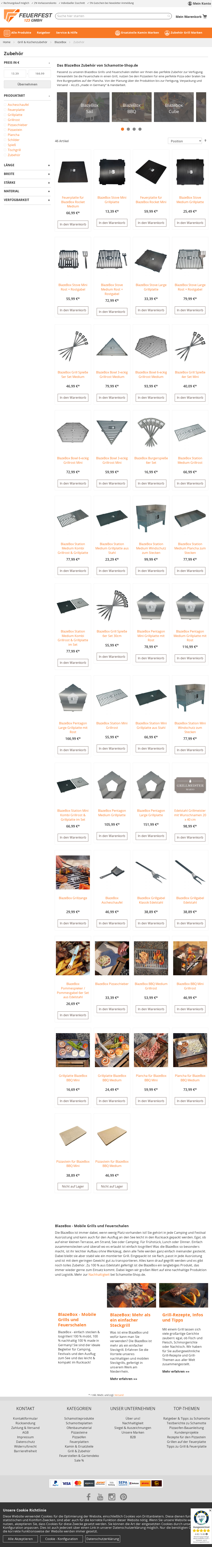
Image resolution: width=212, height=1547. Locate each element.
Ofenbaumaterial (79, 1431)
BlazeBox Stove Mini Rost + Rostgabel (72, 287)
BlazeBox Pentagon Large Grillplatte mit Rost (73, 729)
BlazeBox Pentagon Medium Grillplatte (112, 815)
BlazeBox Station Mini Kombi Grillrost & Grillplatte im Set (73, 817)
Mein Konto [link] (202, 3)
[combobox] (113, 16)
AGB (25, 1436)
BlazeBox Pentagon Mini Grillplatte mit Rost (151, 637)
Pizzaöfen (79, 1441)
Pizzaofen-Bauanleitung (186, 1431)
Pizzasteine (79, 1436)
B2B (133, 1441)
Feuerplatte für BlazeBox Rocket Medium (73, 202)
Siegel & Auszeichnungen (132, 1431)
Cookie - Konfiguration (61, 1539)
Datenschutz (25, 1445)
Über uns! (133, 1422)
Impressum (25, 1441)
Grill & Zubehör (79, 1455)
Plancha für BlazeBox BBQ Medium (190, 1081)
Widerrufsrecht (25, 1450)
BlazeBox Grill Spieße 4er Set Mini (190, 375)
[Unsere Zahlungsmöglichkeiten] (106, 1490)
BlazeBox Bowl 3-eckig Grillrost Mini (112, 461)
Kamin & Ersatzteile (79, 1450)
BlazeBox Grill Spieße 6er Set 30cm (112, 635)
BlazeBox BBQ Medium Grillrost (151, 989)
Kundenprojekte (186, 1436)
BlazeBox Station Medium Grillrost (190, 461)
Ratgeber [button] (43, 32)
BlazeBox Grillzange (73, 901)
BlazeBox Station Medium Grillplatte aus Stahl (112, 549)
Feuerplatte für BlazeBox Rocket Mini (151, 199)
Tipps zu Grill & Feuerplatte (187, 1450)
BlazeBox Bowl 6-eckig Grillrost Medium (151, 375)
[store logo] (28, 16)
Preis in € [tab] (11, 63)
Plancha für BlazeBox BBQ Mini (151, 1081)
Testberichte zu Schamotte (186, 1427)
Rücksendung (26, 1427)
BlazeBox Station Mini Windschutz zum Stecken (190, 729)
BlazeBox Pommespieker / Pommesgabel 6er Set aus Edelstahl (73, 993)
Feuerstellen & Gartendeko (79, 1459)
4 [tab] (140, 129)
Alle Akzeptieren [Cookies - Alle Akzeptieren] (20, 1539)
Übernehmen (27, 84)
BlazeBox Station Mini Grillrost (112, 727)
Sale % (79, 1464)
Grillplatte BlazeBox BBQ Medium (112, 1081)
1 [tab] (122, 129)
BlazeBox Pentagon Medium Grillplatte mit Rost (190, 637)
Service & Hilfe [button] (66, 32)
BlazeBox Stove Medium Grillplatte (190, 199)
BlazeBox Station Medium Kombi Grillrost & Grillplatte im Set (73, 639)
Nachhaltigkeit (99, 1278)
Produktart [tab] (14, 96)
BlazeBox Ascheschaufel (112, 903)
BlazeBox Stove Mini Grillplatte (111, 199)
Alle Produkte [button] (21, 32)
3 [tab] (134, 129)
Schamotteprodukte (79, 1422)
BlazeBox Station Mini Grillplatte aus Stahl (151, 727)
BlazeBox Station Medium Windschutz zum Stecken (151, 549)
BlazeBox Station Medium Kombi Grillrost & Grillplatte (73, 549)
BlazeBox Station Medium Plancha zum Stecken (190, 549)
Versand (119, 1398)
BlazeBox (61, 42)
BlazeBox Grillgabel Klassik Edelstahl (151, 903)
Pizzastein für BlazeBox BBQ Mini (72, 1167)
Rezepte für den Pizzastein (186, 1441)
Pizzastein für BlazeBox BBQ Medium (112, 1167)
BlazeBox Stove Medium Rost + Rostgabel (112, 289)
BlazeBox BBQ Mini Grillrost (190, 989)
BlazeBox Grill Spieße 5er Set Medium (73, 375)
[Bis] (40, 73)
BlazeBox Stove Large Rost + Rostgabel (190, 287)
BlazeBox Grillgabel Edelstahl (190, 903)
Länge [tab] (9, 165)
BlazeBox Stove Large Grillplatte (151, 287)
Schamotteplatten (79, 1427)
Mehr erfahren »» (123, 1382)
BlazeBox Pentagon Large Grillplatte (151, 815)
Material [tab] (11, 191)
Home (7, 42)
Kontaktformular (25, 1422)
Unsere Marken (133, 1436)
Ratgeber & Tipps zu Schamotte (186, 1422)
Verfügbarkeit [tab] (16, 200)
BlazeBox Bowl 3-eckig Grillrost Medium (112, 375)
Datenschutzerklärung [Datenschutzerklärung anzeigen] (102, 1539)
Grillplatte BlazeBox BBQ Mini (73, 1081)
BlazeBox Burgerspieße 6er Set (151, 461)
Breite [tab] (9, 174)
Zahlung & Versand (25, 1431)
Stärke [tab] (9, 183)
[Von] (15, 73)
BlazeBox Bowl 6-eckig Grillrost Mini (73, 461)
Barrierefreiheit (25, 1455)
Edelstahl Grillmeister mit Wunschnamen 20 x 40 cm (190, 817)
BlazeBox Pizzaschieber (112, 987)
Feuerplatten (79, 1445)
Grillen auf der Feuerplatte (186, 1445)
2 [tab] (128, 129)
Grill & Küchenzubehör (33, 42)
